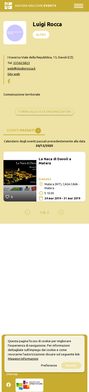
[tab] (24, 129)
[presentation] (27, 212)
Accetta (71, 365)
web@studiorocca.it (21, 68)
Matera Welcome (35, 5)
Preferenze (49, 365)
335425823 (21, 63)
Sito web (13, 74)
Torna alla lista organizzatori (44, 111)
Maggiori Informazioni (23, 358)
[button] (42, 212)
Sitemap (12, 374)
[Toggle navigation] (79, 5)
